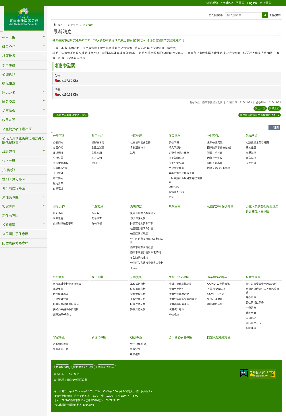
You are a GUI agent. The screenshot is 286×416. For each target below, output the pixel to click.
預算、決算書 (215, 152)
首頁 (60, 25)
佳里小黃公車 (176, 162)
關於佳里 (251, 147)
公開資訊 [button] (8, 74)
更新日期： (60, 374)
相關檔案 (65, 65)
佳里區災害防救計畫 (141, 228)
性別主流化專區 (179, 277)
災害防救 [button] (8, 111)
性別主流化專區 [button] (13, 179)
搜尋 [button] (265, 15)
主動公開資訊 (215, 142)
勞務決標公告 (138, 309)
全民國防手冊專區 (15, 234)
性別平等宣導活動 (179, 293)
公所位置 (58, 157)
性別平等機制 (176, 288)
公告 (57, 75)
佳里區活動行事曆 (63, 223)
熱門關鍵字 (215, 15)
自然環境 (58, 188)
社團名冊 (251, 312)
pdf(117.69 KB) (68, 80)
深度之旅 (251, 162)
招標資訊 (136, 277)
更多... (172, 197)
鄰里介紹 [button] (8, 47)
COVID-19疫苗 (215, 293)
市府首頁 (265, 2)
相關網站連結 (215, 304)
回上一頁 (260, 108)
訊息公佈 (73, 25)
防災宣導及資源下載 (141, 223)
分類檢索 (227, 2)
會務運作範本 (138, 147)
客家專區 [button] (8, 206)
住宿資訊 (251, 157)
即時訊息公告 (253, 323)
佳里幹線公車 (176, 157)
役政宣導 (135, 349)
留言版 (95, 213)
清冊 (57, 89)
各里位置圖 (98, 147)
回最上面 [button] (274, 108)
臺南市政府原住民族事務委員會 (262, 290)
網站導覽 (212, 2)
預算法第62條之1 (63, 314)
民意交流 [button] (8, 101)
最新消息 (88, 25)
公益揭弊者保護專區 (17, 129)
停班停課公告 (138, 218)
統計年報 (58, 288)
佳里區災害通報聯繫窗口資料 (146, 262)
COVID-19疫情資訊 (218, 283)
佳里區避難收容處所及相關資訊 (146, 240)
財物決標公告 (138, 304)
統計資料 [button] (8, 152)
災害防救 (136, 206)
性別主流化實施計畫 (180, 283)
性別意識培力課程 (179, 304)
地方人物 (97, 157)
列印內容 (278, 31)
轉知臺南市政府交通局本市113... (258, 115)
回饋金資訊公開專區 (218, 168)
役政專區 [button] (8, 225)
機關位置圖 (62, 366)
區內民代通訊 (60, 168)
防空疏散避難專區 (15, 243)
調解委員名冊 (215, 162)
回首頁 (240, 2)
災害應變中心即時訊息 (143, 213)
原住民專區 (253, 277)
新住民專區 (10, 216)
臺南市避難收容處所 (141, 247)
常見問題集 (175, 147)
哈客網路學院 (60, 344)
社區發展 (136, 135)
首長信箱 (97, 223)
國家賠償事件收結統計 (220, 147)
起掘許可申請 (176, 191)
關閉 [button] (276, 127)
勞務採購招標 (138, 293)
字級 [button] (281, 3)
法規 (132, 152)
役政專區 (136, 337)
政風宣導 (8, 120)
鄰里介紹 (97, 135)
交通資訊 (251, 152)
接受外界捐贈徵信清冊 (66, 309)
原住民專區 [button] (10, 197)
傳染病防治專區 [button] (13, 188)
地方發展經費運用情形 (66, 304)
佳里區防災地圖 (139, 233)
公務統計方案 (60, 299)
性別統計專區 (60, 293)
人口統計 (58, 173)
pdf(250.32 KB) (68, 94)
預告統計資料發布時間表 (67, 283)
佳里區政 (59, 135)
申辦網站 (135, 354)
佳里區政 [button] (8, 37)
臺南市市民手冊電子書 (181, 173)
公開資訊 (213, 135)
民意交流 (97, 206)
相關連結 (251, 328)
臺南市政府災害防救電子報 (145, 252)
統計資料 (59, 277)
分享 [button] (276, 3)
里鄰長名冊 (98, 142)
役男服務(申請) (138, 344)
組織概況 (58, 152)
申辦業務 (251, 307)
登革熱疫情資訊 (216, 288)
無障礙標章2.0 (106, 366)
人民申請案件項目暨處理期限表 (185, 180)
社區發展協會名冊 (140, 142)
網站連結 (174, 314)
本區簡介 (58, 178)
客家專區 (59, 337)
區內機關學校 (60, 162)
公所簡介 (58, 142)
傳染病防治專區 (217, 277)
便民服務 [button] (8, 65)
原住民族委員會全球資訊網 (261, 283)
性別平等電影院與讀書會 (183, 299)
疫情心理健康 (215, 299)
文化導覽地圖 (176, 168)
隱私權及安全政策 (83, 366)
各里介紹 (97, 152)
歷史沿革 (58, 183)
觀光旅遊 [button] (8, 83)
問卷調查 (97, 218)
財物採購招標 (138, 288)
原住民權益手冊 (255, 302)
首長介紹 (58, 147)
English (252, 3)
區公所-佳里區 (24, 18)
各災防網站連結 (139, 257)
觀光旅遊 (252, 135)
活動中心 (97, 162)
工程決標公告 (138, 299)
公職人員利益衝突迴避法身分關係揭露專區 (23, 140)
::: (4, 2)
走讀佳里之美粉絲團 (257, 142)
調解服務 (174, 186)
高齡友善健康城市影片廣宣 (71, 115)
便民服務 (174, 135)
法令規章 (251, 297)
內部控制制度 (215, 157)
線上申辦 (8, 161)
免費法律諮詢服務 (179, 152)
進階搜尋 (275, 15)
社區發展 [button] (8, 56)
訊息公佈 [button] (8, 92)
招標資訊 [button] (8, 170)
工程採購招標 (138, 283)
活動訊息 (58, 218)
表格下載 (174, 142)
